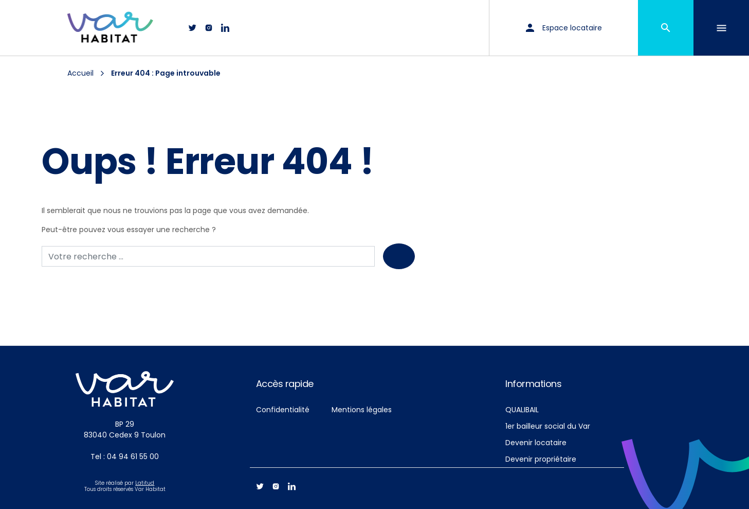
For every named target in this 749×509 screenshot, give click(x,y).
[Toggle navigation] (721, 28)
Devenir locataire (536, 442)
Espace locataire (564, 28)
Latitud (144, 483)
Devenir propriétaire (540, 459)
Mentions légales (362, 410)
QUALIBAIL (522, 410)
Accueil (80, 73)
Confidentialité (282, 410)
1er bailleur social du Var (547, 426)
